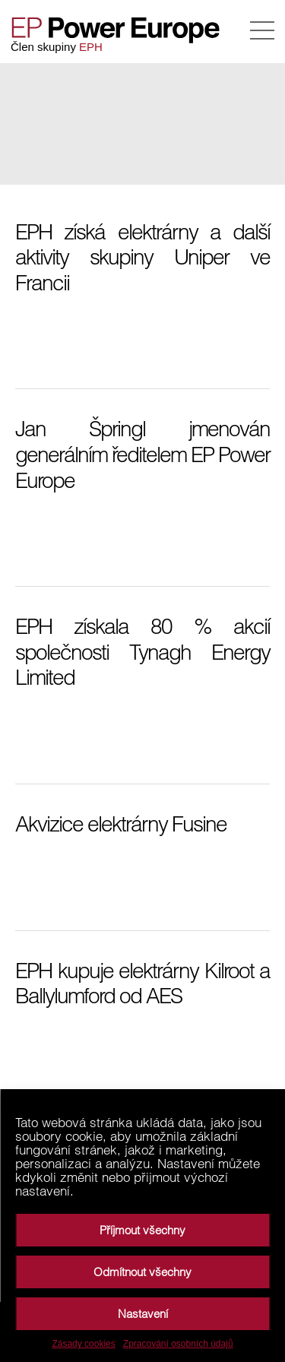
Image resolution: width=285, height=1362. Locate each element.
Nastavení (143, 1314)
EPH (91, 46)
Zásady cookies (83, 1343)
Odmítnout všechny (142, 1272)
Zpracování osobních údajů (178, 1343)
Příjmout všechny (142, 1230)
